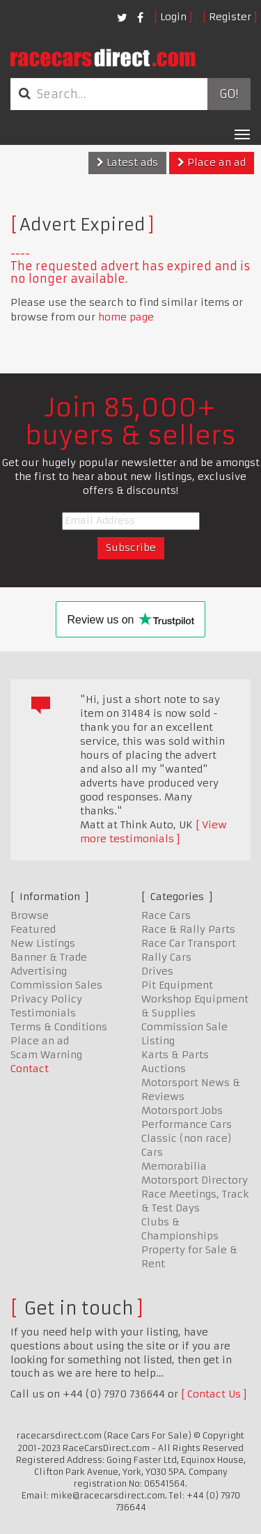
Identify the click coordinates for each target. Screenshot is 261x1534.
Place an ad (211, 162)
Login (173, 16)
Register (230, 16)
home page (126, 317)
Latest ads (127, 162)
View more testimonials (153, 832)
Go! (228, 94)
